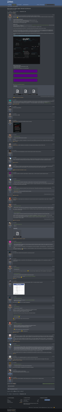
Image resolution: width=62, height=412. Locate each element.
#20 (53, 266)
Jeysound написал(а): (16, 273)
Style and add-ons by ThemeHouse (11, 409)
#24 (53, 322)
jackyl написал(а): (16, 267)
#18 (53, 251)
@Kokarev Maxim (15, 121)
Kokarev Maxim (10, 9)
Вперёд (14, 383)
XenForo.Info (13, 410)
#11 (53, 172)
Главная (51, 407)
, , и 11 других (20, 238)
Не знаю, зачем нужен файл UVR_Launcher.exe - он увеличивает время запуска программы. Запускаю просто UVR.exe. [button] (29, 28)
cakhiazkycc (20, 402)
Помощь (49, 407)
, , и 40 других (19, 97)
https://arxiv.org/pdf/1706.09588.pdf (30, 276)
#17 (53, 241)
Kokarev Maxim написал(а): (17, 224)
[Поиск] (50, 4)
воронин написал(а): (16, 180)
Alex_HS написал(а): (16, 345)
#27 (53, 356)
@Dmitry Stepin (15, 378)
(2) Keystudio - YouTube (47, 102)
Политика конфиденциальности (43, 407)
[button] (22, 5)
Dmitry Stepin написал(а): (17, 364)
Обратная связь (31, 407)
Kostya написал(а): (16, 136)
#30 (53, 377)
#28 (53, 362)
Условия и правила (35, 407)
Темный (10, 407)
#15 (53, 204)
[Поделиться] (52, 14)
